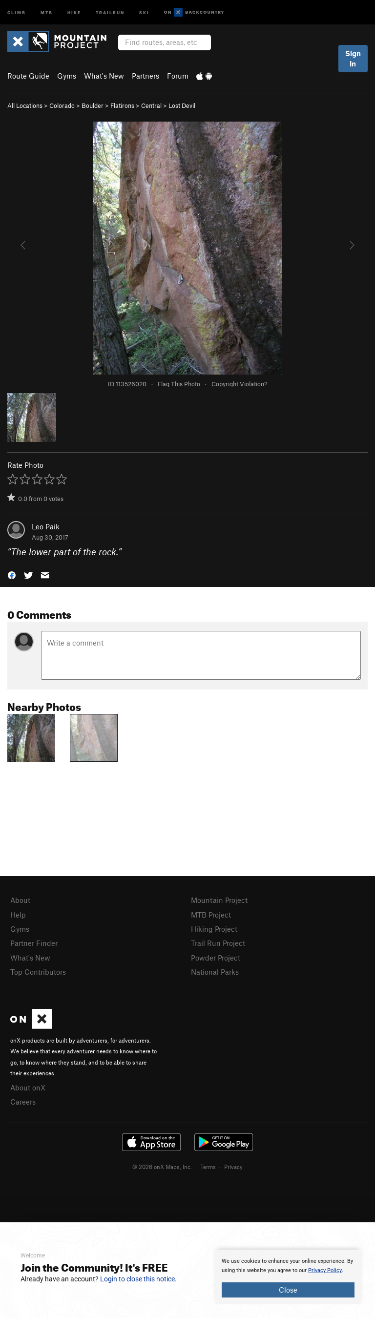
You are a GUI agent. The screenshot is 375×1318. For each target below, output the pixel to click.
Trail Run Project (218, 943)
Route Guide (28, 75)
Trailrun (110, 12)
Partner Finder (34, 943)
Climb (16, 12)
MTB (47, 12)
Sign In (353, 58)
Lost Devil (181, 105)
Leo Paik (46, 526)
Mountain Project (219, 900)
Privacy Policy (325, 1270)
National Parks (215, 971)
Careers (23, 1101)
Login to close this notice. (138, 1279)
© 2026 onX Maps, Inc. (162, 1166)
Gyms (66, 75)
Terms (208, 1166)
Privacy (233, 1166)
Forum (177, 75)
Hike (74, 12)
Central (151, 105)
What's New (104, 75)
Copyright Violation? (239, 384)
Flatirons (122, 105)
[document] (288, 1276)
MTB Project (211, 914)
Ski (144, 12)
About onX (27, 1087)
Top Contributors (38, 971)
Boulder (93, 105)
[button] (11, 574)
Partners (145, 75)
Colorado (62, 105)
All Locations (24, 105)
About (20, 900)
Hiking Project (214, 928)
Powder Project (215, 957)
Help (18, 914)
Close (288, 1289)
